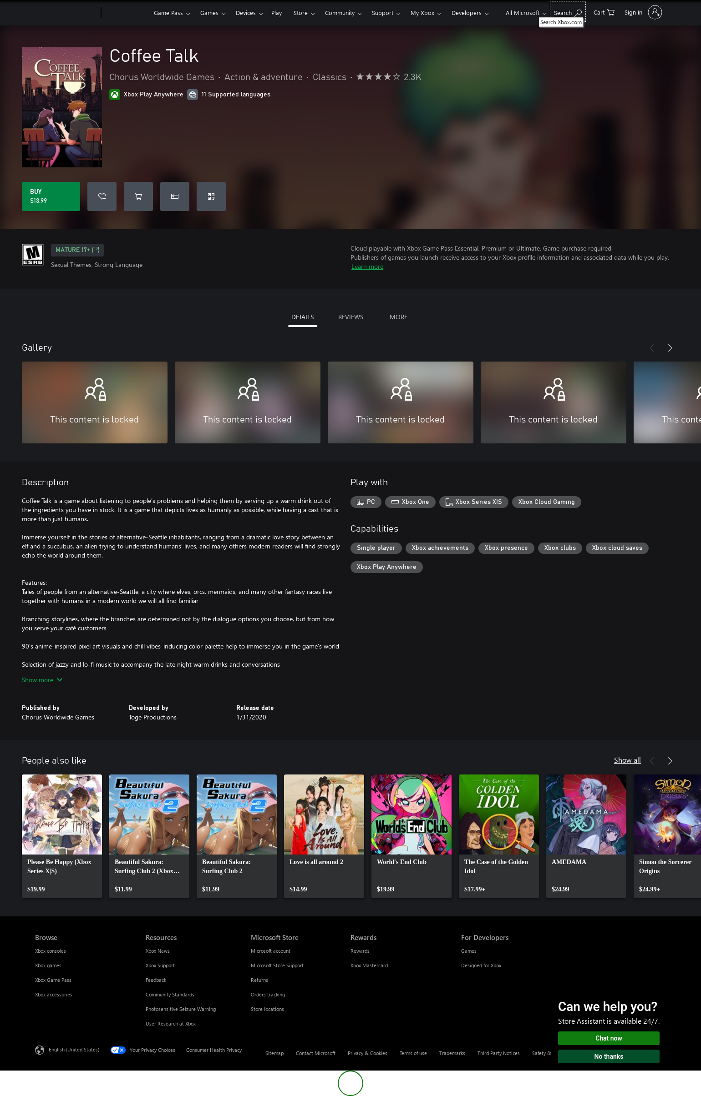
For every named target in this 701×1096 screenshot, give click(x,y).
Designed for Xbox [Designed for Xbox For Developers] (481, 965)
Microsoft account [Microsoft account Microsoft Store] (270, 951)
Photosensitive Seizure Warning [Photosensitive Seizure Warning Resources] (181, 1009)
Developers (467, 12)
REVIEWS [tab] (350, 316)
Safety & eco (546, 1053)
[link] (62, 836)
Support (382, 12)
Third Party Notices (498, 1053)
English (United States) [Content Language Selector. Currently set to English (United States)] (74, 1049)
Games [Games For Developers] (469, 951)
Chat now (608, 1038)
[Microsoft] (66, 12)
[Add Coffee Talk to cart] (138, 196)
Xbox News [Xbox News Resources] (158, 951)
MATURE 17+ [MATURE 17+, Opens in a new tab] (77, 250)
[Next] (670, 348)
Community (340, 12)
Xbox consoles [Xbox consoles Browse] (50, 951)
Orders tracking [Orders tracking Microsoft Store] (268, 994)
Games (209, 12)
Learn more (367, 266)
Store (301, 12)
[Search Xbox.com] (568, 11)
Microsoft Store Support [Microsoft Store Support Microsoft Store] (277, 965)
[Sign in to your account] (642, 12)
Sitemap (274, 1053)
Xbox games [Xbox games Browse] (48, 965)
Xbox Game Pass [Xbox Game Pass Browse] (53, 980)
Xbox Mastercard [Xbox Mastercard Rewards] (369, 965)
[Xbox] (126, 12)
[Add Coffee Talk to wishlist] (102, 196)
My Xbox (422, 12)
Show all (627, 759)
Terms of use (413, 1053)
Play (276, 12)
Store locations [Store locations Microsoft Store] (267, 1009)
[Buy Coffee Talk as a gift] (174, 196)
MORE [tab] (398, 316)
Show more (42, 679)
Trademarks (452, 1053)
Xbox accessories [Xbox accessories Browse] (53, 994)
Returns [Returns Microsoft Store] (259, 980)
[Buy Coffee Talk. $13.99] (51, 196)
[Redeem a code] (211, 196)
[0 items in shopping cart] (604, 11)
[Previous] (652, 348)
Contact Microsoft (315, 1053)
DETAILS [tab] (302, 316)
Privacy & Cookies (367, 1053)
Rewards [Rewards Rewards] (360, 951)
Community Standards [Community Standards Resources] (170, 994)
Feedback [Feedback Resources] (156, 980)
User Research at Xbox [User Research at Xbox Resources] (171, 1023)
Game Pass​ (168, 12)
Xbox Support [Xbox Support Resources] (160, 965)
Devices (246, 12)
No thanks (609, 1056)
